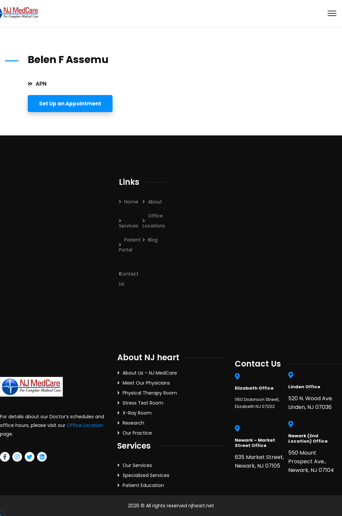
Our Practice (137, 433)
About (155, 201)
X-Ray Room (137, 413)
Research (133, 423)
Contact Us (129, 279)
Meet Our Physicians (146, 383)
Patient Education (143, 485)
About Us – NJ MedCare (150, 373)
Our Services (137, 465)
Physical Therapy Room (150, 393)
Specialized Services (146, 475)
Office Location (85, 425)
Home (131, 201)
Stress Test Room (143, 403)
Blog (153, 239)
